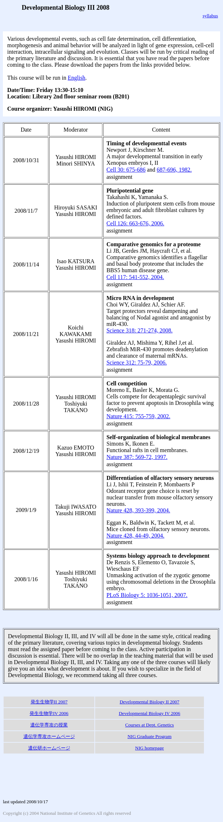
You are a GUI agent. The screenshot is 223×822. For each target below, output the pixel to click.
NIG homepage (149, 748)
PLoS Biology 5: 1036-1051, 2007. (146, 595)
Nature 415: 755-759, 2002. (138, 416)
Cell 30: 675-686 (125, 170)
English (76, 78)
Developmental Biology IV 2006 (149, 713)
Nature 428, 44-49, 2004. (135, 535)
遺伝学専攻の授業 (49, 725)
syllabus (210, 15)
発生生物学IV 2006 (49, 713)
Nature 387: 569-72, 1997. (136, 457)
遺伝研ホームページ (49, 748)
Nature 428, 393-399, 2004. (138, 510)
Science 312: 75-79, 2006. (136, 362)
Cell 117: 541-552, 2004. (135, 277)
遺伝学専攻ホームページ (49, 736)
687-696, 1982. (174, 170)
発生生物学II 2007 (49, 701)
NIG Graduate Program (149, 736)
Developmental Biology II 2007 (149, 701)
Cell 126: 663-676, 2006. (135, 223)
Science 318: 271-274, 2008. (139, 330)
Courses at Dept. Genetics (149, 725)
